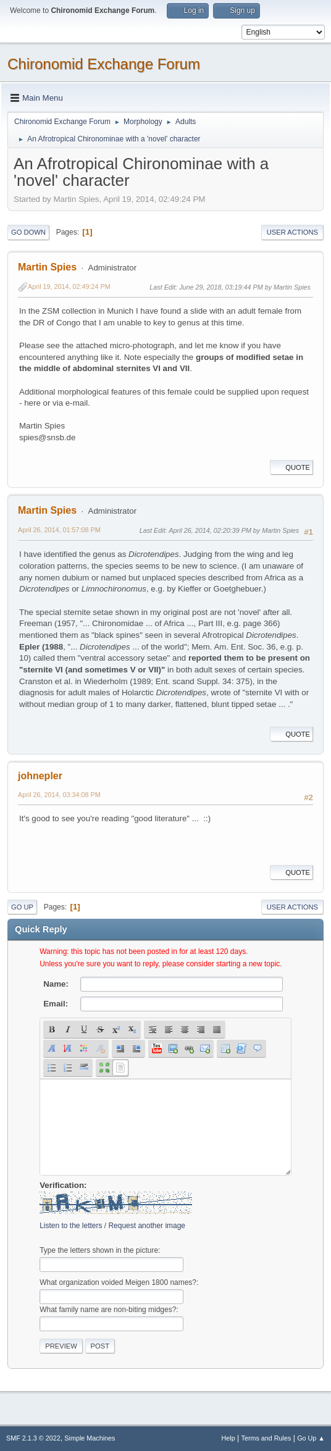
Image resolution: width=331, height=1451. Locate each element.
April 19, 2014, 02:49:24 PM (69, 286)
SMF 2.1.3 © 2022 (33, 1438)
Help (228, 1438)
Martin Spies (47, 267)
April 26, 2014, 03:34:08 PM (59, 794)
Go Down (28, 232)
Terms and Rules (266, 1438)
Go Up (22, 907)
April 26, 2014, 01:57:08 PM (59, 529)
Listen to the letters (71, 1225)
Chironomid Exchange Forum (103, 64)
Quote (291, 467)
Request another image (146, 1225)
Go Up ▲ (311, 1438)
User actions (292, 232)
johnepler (40, 776)
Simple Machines (89, 1438)
